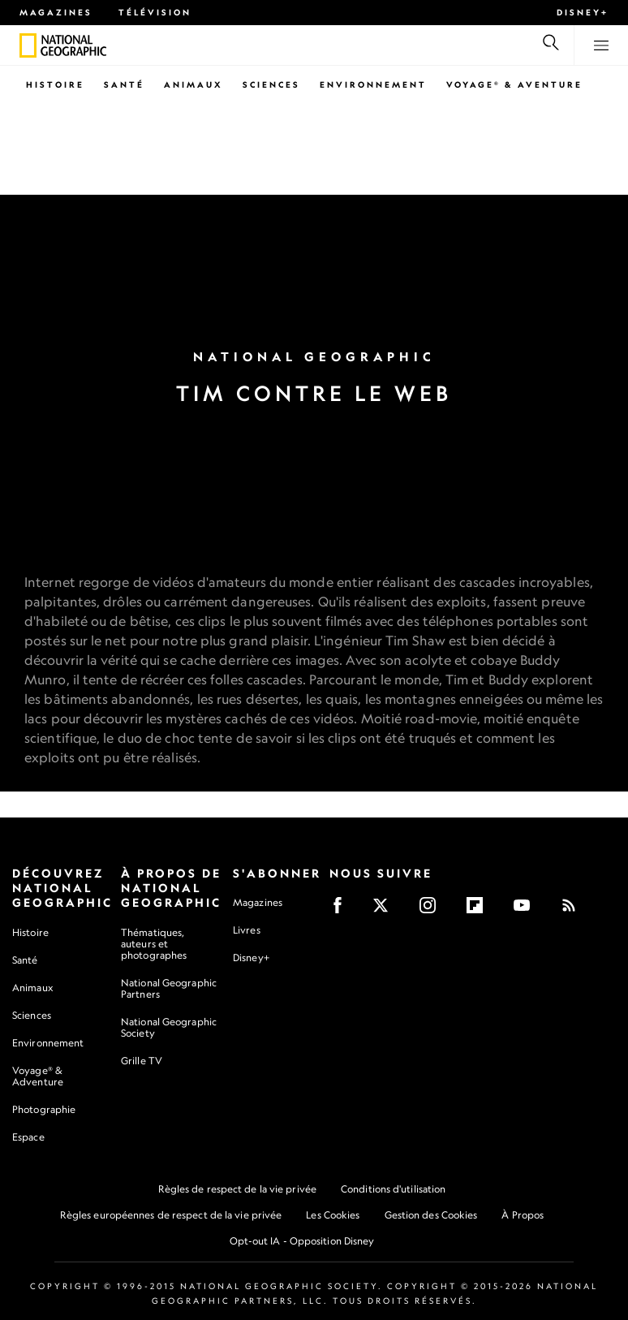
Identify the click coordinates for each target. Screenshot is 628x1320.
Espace (28, 1137)
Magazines (55, 12)
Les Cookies (332, 1215)
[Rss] (574, 910)
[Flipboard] (480, 910)
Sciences (271, 84)
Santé (124, 84)
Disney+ (583, 12)
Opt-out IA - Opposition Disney (302, 1241)
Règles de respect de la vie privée (237, 1189)
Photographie (43, 1109)
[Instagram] (432, 910)
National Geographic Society (169, 1027)
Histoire (55, 84)
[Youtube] (527, 910)
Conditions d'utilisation (393, 1189)
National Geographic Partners (169, 988)
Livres (246, 930)
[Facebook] (342, 910)
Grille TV (141, 1061)
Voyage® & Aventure (514, 84)
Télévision (154, 12)
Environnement (373, 84)
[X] (385, 910)
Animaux (193, 84)
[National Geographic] (28, 45)
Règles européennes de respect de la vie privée (171, 1215)
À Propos (522, 1215)
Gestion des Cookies (431, 1215)
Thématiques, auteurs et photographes (154, 943)
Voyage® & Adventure (37, 1076)
